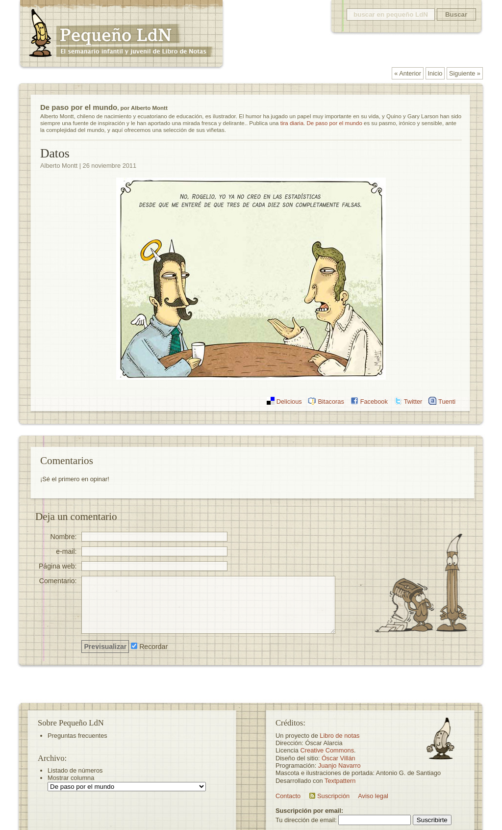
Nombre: (63, 536)
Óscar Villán (338, 758)
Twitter (413, 401)
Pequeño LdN (121, 35)
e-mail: (66, 551)
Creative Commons (327, 750)
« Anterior (407, 73)
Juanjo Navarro (339, 765)
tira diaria (291, 123)
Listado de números (75, 770)
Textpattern (340, 780)
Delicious (289, 401)
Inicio (435, 73)
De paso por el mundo (78, 107)
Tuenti (446, 401)
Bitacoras (331, 401)
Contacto (288, 796)
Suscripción (333, 796)
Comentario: (58, 580)
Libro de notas (339, 735)
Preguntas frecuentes (77, 735)
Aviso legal (373, 796)
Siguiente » (464, 73)
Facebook (374, 401)
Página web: (58, 566)
